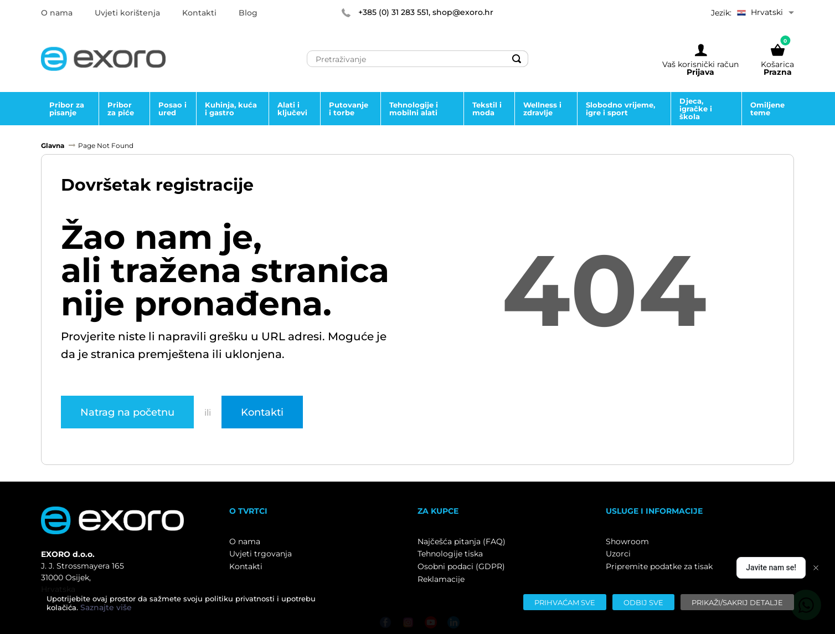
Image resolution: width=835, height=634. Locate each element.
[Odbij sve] (643, 602)
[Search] (516, 58)
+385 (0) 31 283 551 (393, 12)
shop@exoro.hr (462, 12)
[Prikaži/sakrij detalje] (737, 602)
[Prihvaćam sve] (564, 602)
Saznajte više (106, 607)
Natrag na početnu (127, 411)
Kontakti (262, 411)
